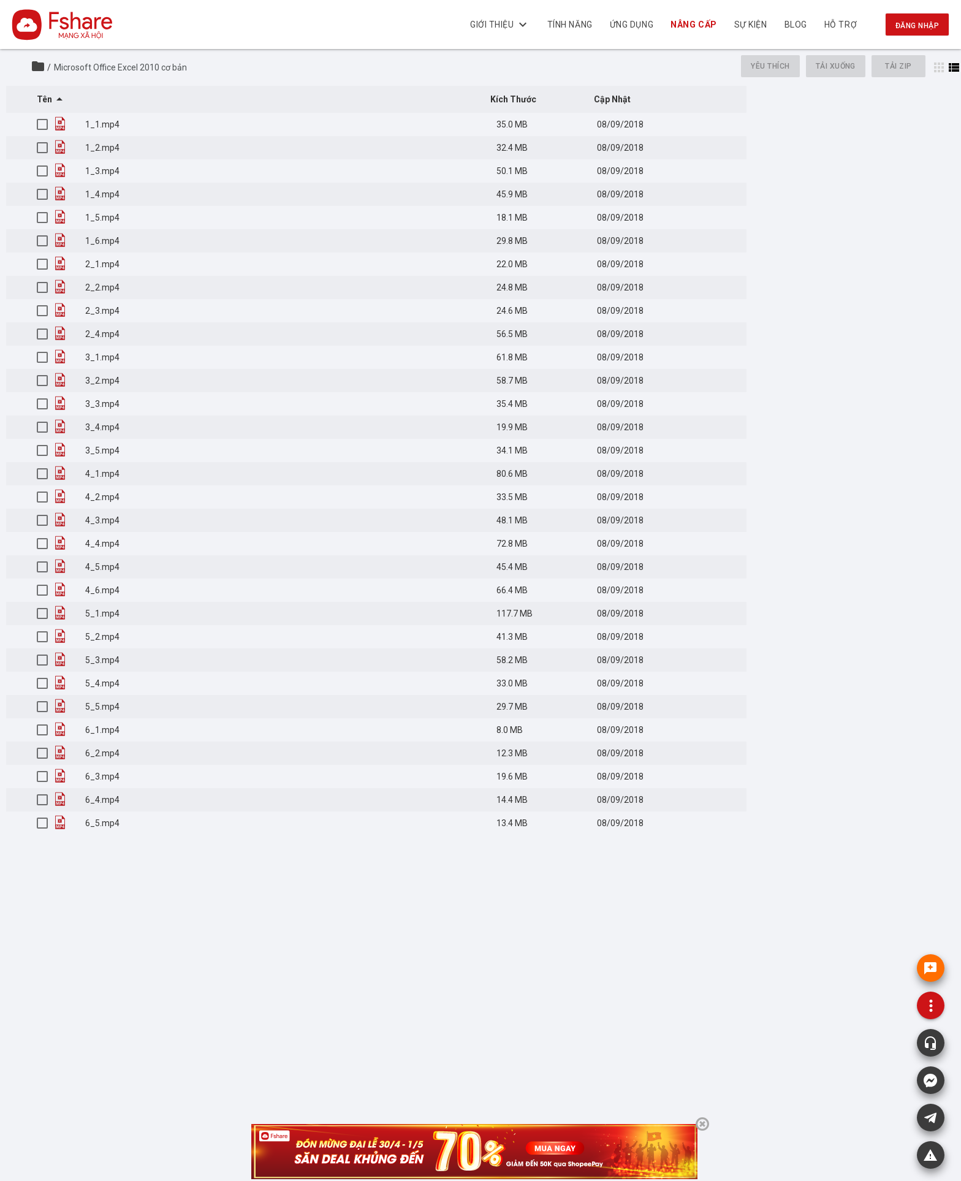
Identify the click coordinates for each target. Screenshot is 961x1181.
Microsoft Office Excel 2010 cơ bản (120, 67)
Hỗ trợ (840, 24)
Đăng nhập (917, 25)
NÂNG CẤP (694, 24)
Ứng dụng (631, 24)
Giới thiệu (500, 24)
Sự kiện (750, 24)
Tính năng (570, 24)
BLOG (795, 24)
